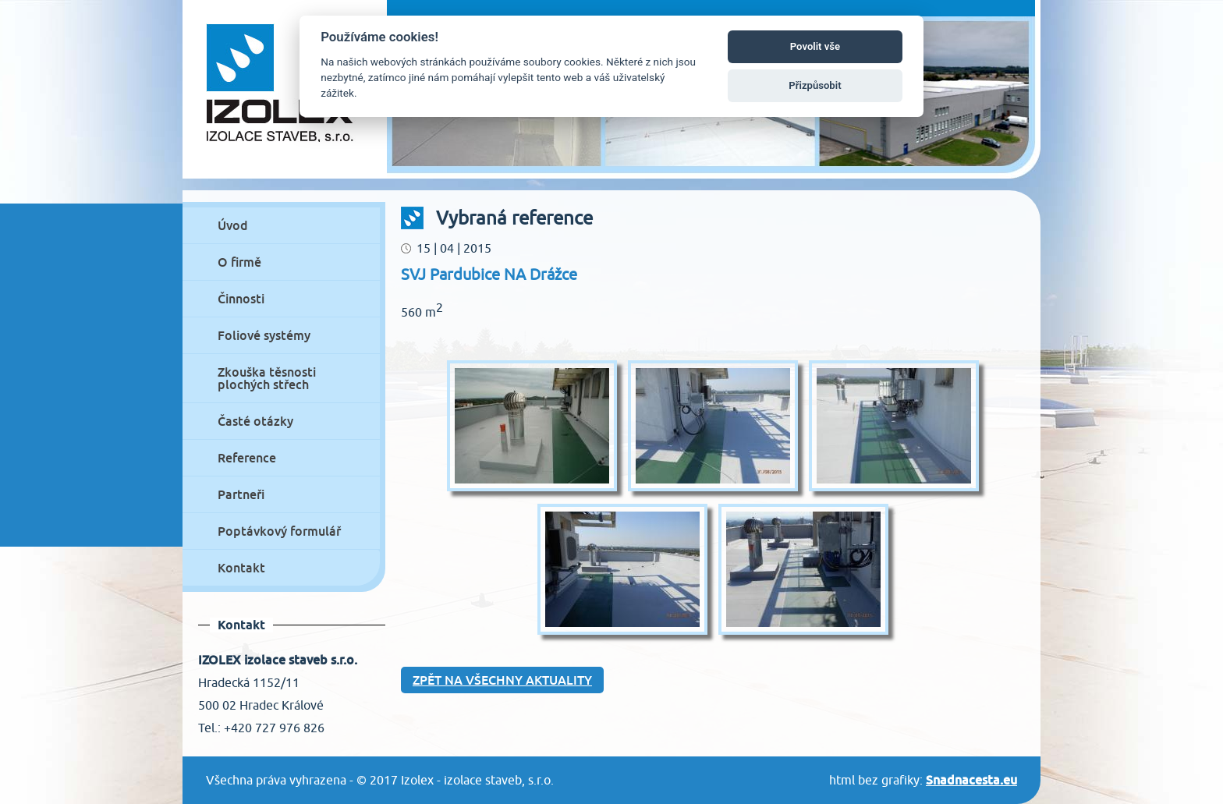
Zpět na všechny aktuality (502, 680)
